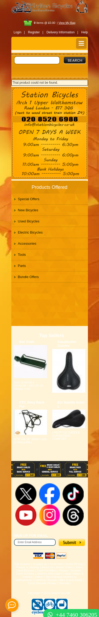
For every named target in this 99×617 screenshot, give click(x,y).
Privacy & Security (27, 567)
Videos (39, 576)
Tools (22, 255)
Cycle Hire (56, 564)
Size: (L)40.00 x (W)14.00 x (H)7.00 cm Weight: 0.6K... (28, 385)
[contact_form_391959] (11, 605)
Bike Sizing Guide (70, 580)
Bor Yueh (26, 342)
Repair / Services (70, 570)
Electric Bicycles (30, 232)
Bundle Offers (28, 277)
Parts (22, 266)
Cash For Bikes (47, 570)
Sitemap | (65, 583)
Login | (19, 32)
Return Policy (64, 567)
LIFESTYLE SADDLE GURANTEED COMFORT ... (66, 435)
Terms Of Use (74, 564)
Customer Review (45, 580)
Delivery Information (50, 573)
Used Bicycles (29, 221)
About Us (47, 567)
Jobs (79, 567)
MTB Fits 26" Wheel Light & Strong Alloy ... (30, 440)
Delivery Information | (62, 32)
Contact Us (40, 564)
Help (84, 32)
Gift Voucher (23, 564)
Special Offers (28, 199)
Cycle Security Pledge (42, 583)
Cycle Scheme (25, 573)
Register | (35, 32)
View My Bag (66, 22)
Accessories (27, 243)
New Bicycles (28, 210)
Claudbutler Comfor (67, 344)
